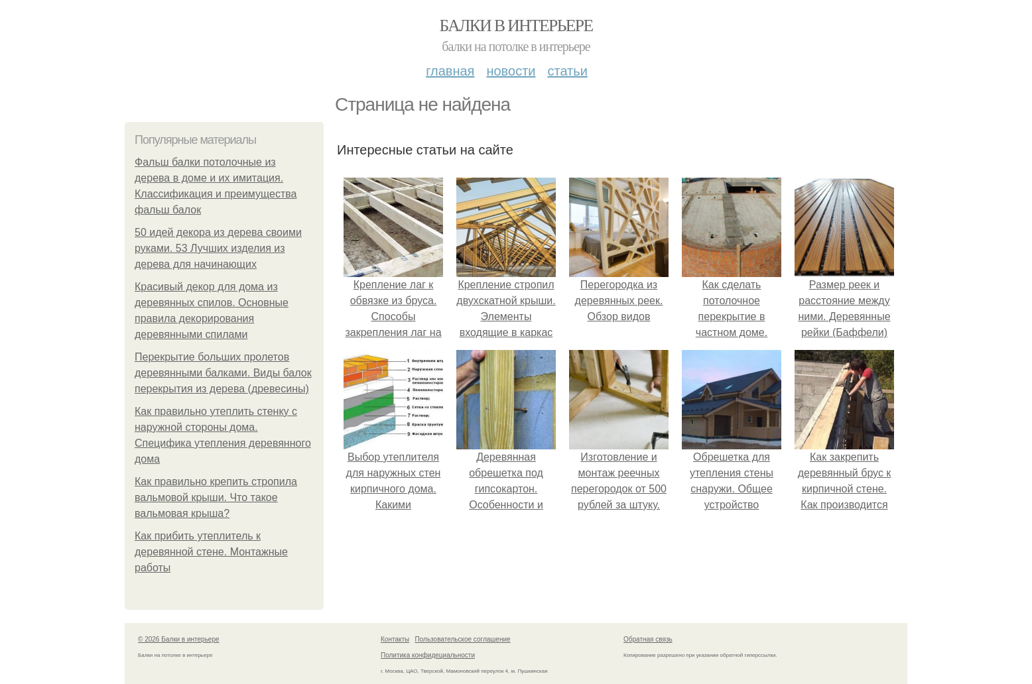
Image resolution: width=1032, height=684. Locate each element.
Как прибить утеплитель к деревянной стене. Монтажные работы (211, 551)
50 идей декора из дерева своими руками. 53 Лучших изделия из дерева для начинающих (218, 248)
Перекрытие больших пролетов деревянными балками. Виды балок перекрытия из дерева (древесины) (223, 372)
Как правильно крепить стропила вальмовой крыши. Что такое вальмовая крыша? (216, 497)
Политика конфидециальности (428, 655)
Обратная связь (648, 639)
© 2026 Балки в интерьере (179, 639)
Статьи (567, 71)
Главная (450, 71)
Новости (510, 71)
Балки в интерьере (515, 25)
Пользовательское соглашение (463, 639)
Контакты (395, 639)
